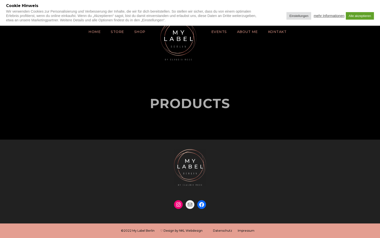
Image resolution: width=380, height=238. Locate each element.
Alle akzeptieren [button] (360, 16)
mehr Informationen (329, 16)
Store (120, 32)
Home (98, 32)
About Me (246, 32)
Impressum (240, 230)
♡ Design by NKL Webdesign (182, 230)
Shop (141, 32)
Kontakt (273, 32)
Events (219, 32)
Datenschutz (219, 230)
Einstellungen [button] (298, 16)
